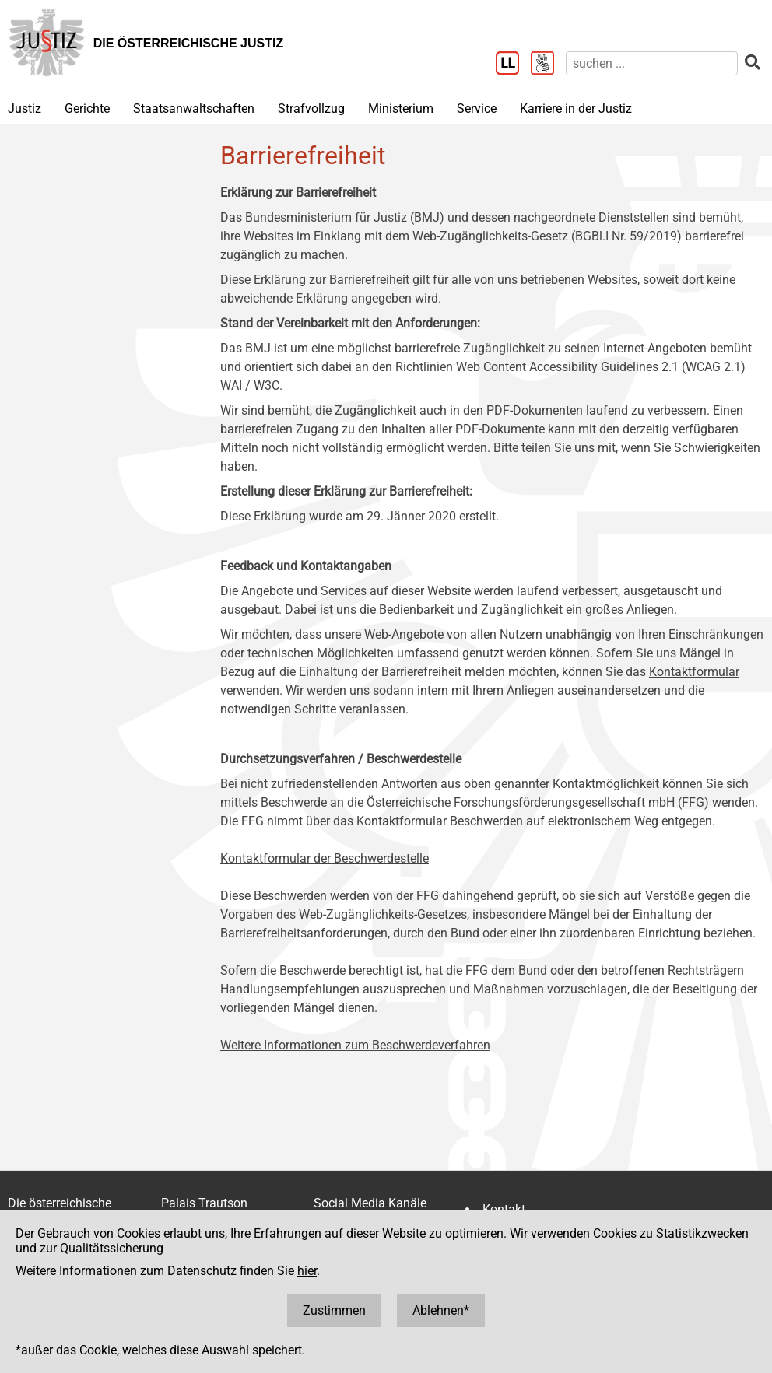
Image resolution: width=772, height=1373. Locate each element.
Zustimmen (334, 1310)
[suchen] (652, 63)
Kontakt (503, 1209)
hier (307, 1270)
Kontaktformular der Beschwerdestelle (324, 858)
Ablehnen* (440, 1310)
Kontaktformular (694, 671)
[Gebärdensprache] (548, 64)
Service (477, 108)
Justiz (24, 108)
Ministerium (400, 108)
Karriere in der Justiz (576, 108)
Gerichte (87, 108)
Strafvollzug (311, 108)
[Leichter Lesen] (513, 64)
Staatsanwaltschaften (193, 108)
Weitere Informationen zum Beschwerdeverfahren (355, 1045)
